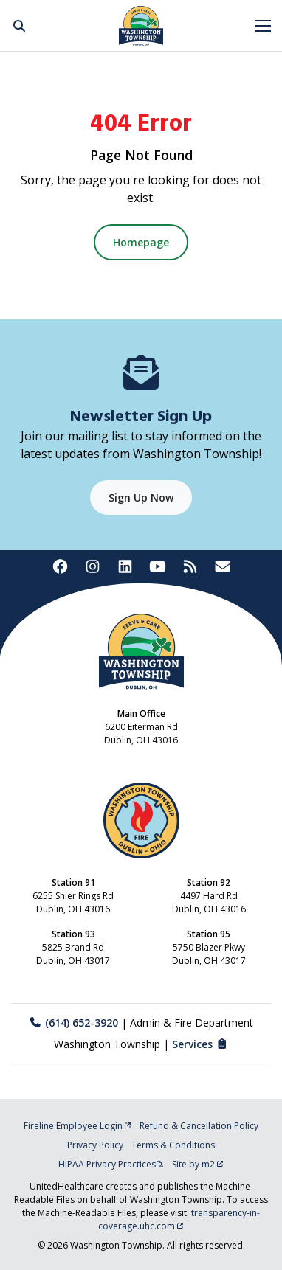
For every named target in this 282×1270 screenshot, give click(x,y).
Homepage (141, 242)
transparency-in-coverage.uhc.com (179, 1219)
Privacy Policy (95, 1145)
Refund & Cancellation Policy (199, 1126)
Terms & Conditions (173, 1145)
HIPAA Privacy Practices (111, 1164)
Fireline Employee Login (77, 1126)
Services (200, 1044)
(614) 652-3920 (73, 1023)
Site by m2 (198, 1164)
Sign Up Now (141, 497)
